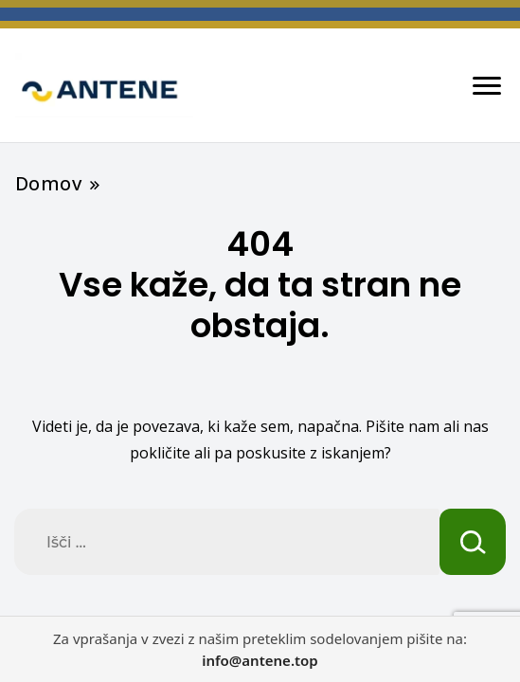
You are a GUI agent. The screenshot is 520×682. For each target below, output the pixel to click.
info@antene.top (260, 660)
